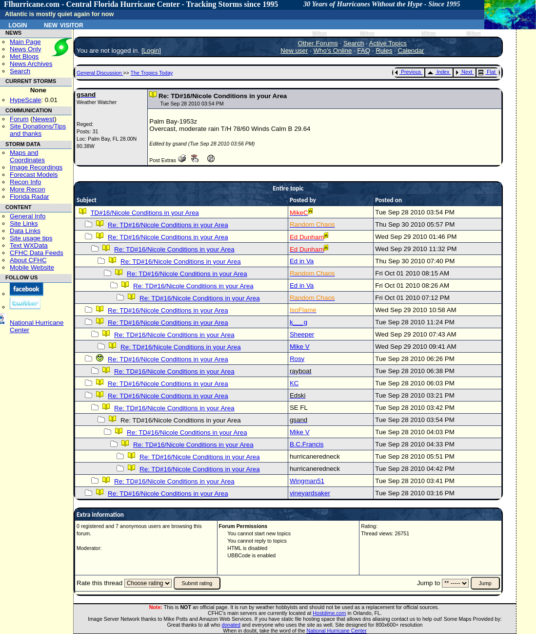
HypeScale (25, 100)
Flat (487, 72)
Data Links (25, 230)
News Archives (31, 63)
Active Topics (388, 43)
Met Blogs (24, 56)
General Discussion (100, 73)
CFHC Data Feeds (36, 252)
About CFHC (28, 260)
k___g (298, 322)
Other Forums (318, 43)
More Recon (27, 189)
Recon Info (25, 182)
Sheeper (302, 334)
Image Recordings (36, 167)
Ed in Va (302, 261)
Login (17, 24)
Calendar (410, 50)
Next (464, 72)
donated (230, 625)
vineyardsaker (310, 493)
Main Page (25, 41)
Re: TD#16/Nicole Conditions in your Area (168, 225)
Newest (43, 119)
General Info (27, 216)
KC (294, 383)
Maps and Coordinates (27, 156)
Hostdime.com (329, 613)
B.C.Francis (307, 444)
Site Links (24, 223)
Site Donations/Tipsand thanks (38, 130)
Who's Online (333, 50)
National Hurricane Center (337, 631)
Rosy (297, 358)
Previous (408, 72)
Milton (319, 33)
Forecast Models (34, 174)
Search (20, 71)
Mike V (300, 346)
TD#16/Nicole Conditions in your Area (144, 212)
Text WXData (29, 245)
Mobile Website (32, 267)
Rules (384, 50)
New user (294, 50)
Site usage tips (31, 238)
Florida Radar (29, 196)
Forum (19, 119)
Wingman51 (307, 481)
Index (438, 72)
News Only (25, 49)
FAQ (363, 50)
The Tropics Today (152, 73)
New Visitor (63, 24)
